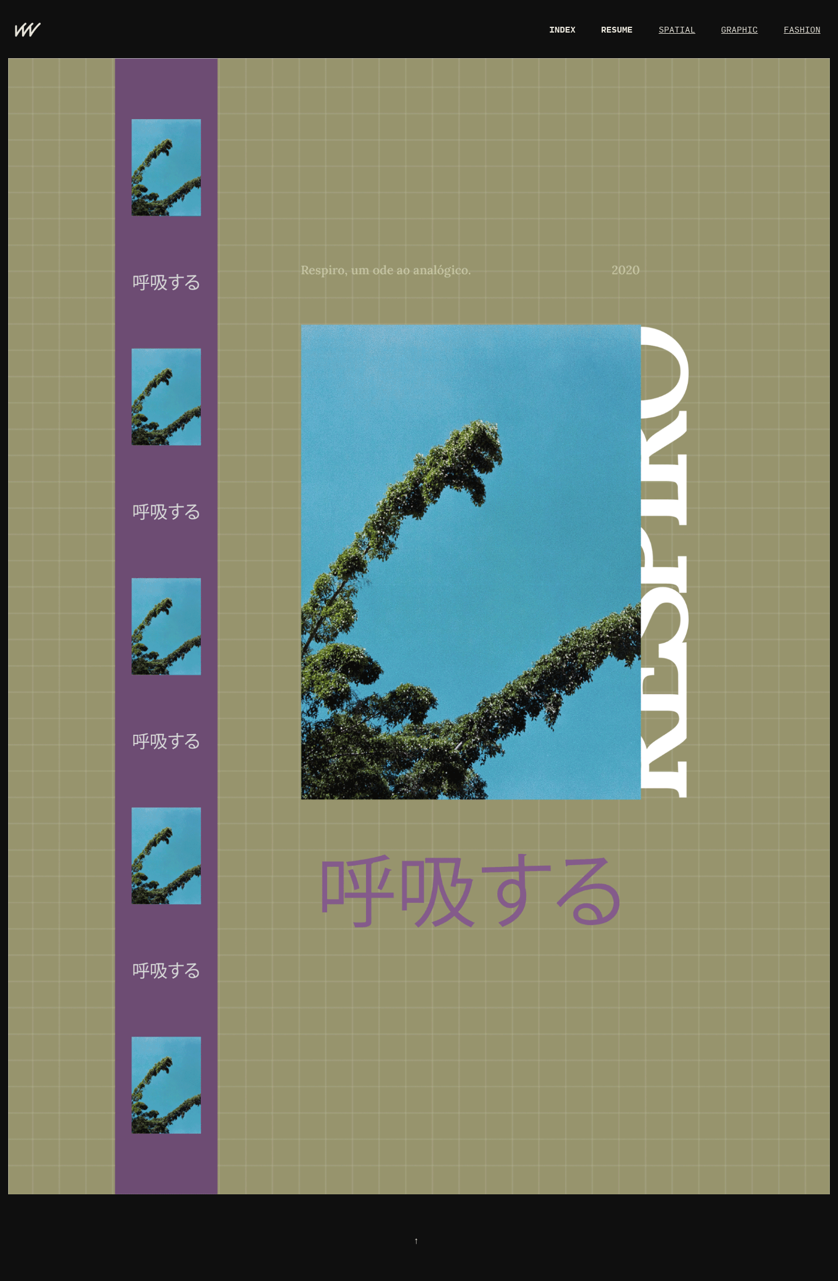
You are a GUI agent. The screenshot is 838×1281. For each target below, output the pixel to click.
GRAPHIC (739, 29)
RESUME (617, 29)
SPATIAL (677, 29)
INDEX (562, 29)
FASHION (802, 29)
